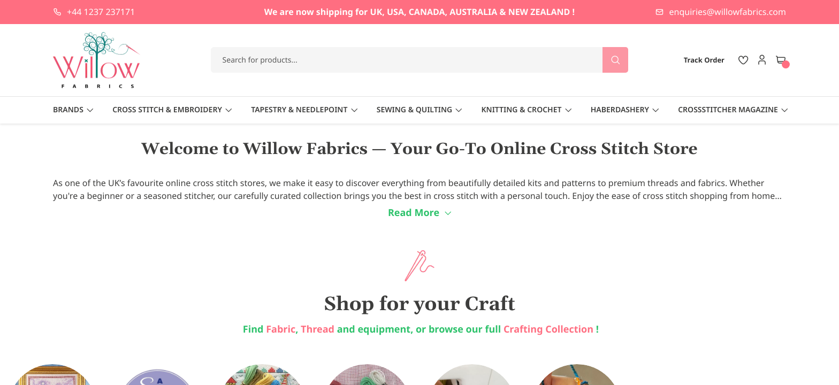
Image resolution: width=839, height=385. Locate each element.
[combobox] (420, 60)
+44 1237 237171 (101, 12)
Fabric (280, 329)
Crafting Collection (550, 329)
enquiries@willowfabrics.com (727, 12)
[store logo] (97, 60)
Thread (317, 329)
